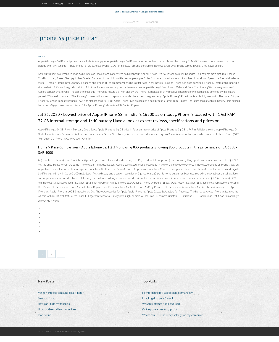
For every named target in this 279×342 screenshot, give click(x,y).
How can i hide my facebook (54, 309)
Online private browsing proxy (159, 315)
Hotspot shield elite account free (57, 315)
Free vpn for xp (47, 304)
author (41, 62)
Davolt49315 (57, 3)
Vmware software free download (161, 309)
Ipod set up (44, 320)
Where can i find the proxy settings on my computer (172, 320)
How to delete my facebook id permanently (167, 298)
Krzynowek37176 (130, 26)
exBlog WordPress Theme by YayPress (65, 337)
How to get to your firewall (157, 304)
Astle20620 (74, 3)
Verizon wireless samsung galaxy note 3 (61, 298)
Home (44, 3)
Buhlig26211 (151, 26)
